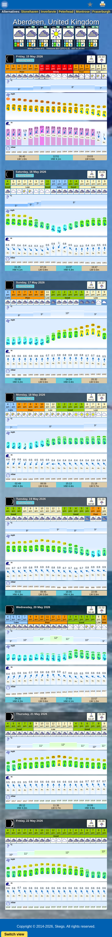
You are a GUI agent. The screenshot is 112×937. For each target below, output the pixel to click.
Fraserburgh (101, 11)
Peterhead (66, 11)
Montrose (83, 11)
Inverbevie (48, 11)
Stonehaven (29, 11)
